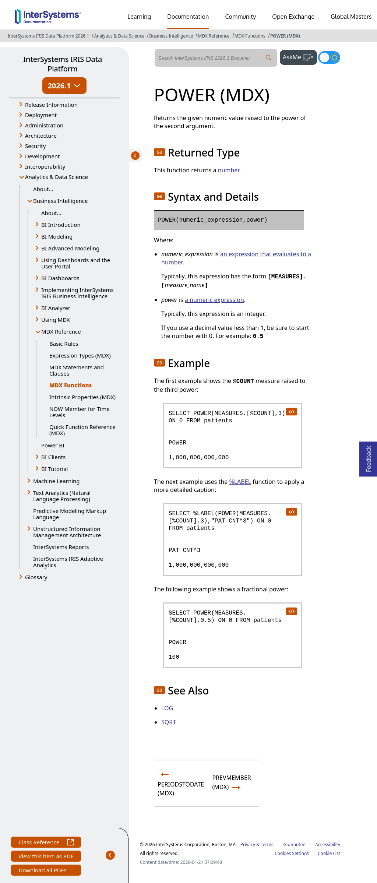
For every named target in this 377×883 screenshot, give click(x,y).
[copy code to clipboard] (291, 411)
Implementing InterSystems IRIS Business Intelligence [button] (77, 293)
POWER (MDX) (285, 36)
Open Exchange (293, 16)
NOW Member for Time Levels (79, 412)
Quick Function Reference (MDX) (82, 430)
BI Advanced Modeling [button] (70, 248)
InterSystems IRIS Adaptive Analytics (68, 562)
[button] (159, 152)
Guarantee (294, 844)
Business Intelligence (171, 36)
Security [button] (35, 145)
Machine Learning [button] (56, 481)
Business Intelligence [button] (60, 200)
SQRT (168, 722)
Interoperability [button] (45, 166)
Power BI (52, 445)
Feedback (368, 457)
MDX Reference (213, 36)
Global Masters (351, 16)
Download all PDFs (43, 871)
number (228, 170)
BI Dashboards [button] (60, 278)
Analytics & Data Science (119, 36)
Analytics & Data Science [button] (56, 176)
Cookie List (329, 853)
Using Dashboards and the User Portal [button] (75, 263)
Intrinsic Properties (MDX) (82, 397)
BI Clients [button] (53, 457)
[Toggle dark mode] (329, 57)
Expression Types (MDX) (80, 355)
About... (43, 189)
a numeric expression (214, 300)
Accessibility (327, 844)
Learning (139, 16)
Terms (267, 844)
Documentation (188, 16)
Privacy (247, 844)
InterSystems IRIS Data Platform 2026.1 (48, 36)
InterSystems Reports (61, 546)
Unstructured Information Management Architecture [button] (67, 532)
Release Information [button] (51, 104)
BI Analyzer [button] (55, 308)
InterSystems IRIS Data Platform (62, 64)
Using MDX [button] (55, 319)
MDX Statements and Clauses (76, 370)
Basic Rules (63, 343)
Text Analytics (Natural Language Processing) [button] (62, 496)
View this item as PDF (45, 857)
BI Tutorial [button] (54, 468)
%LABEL (240, 482)
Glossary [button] (36, 577)
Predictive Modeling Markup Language (69, 514)
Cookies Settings (292, 853)
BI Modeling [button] (57, 236)
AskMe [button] (300, 56)
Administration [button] (44, 125)
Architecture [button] (41, 135)
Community (240, 16)
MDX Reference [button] (61, 331)
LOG (167, 708)
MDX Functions (250, 36)
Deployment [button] (41, 115)
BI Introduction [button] (61, 224)
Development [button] (42, 156)
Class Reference (45, 843)
